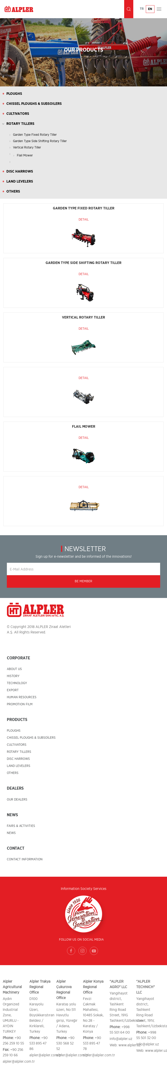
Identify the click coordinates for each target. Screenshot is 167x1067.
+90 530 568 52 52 (65, 1043)
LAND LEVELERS (18, 766)
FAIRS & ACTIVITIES (21, 826)
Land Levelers (19, 181)
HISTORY (13, 676)
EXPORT (13, 690)
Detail (84, 219)
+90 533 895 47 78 (92, 1043)
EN (150, 9)
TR (142, 8)
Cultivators (17, 113)
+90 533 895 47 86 (38, 1043)
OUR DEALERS (17, 799)
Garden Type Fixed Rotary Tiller (35, 134)
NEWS (11, 833)
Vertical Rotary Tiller (27, 147)
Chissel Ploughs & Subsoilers (34, 103)
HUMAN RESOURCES (21, 697)
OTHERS (12, 773)
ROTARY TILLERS (19, 751)
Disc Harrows (19, 171)
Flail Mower (25, 155)
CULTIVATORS (16, 744)
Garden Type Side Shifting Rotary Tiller (40, 141)
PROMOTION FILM (20, 704)
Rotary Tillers (20, 124)
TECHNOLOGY (17, 683)
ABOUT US (14, 669)
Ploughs (14, 93)
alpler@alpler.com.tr (19, 1061)
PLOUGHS (14, 730)
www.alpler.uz (129, 1045)
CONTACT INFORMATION (25, 859)
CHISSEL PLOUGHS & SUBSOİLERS (31, 737)
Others (13, 191)
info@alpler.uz (121, 1039)
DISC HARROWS (18, 759)
